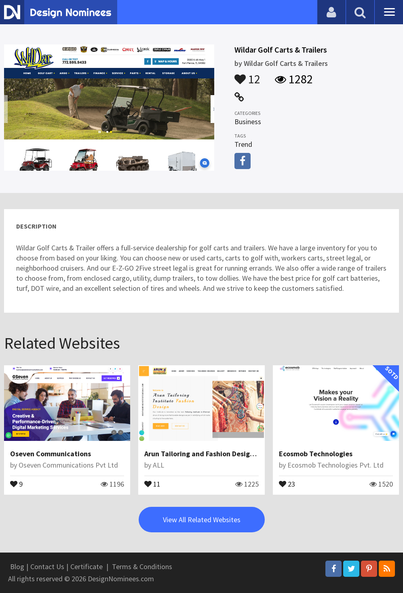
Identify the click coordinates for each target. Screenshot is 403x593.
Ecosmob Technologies (315, 453)
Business (247, 121)
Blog (17, 566)
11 (152, 483)
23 (287, 483)
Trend (243, 144)
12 (247, 75)
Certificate (86, 566)
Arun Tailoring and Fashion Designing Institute (219, 453)
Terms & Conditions (142, 566)
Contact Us (47, 566)
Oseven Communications (50, 453)
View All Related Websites (202, 519)
